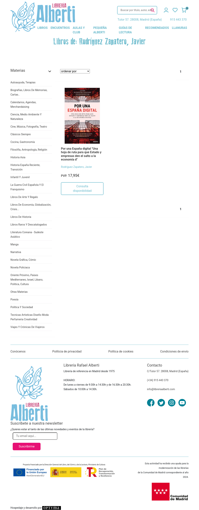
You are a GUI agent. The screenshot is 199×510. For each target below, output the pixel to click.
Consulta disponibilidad (82, 188)
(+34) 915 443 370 (158, 380)
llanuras (179, 28)
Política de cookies (120, 351)
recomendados (157, 28)
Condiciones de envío (174, 351)
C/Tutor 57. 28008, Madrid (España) (168, 371)
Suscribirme (27, 446)
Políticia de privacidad (66, 351)
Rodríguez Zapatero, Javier (76, 166)
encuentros (60, 28)
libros (42, 28)
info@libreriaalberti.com (161, 389)
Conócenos (18, 351)
